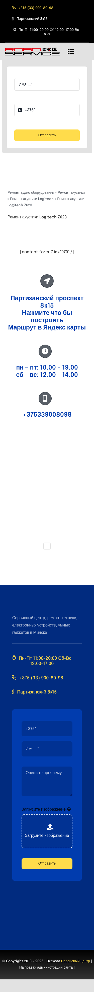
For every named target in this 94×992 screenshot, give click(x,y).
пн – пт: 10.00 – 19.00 (47, 368)
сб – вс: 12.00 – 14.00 (47, 375)
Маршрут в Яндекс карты (47, 327)
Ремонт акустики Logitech (32, 199)
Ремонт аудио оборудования (31, 192)
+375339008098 (47, 415)
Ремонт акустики (71, 192)
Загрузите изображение (44, 809)
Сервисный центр (75, 961)
